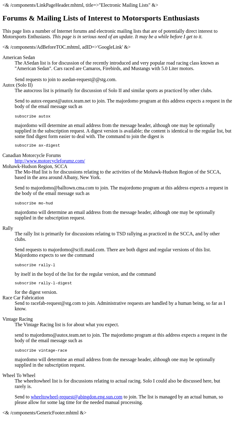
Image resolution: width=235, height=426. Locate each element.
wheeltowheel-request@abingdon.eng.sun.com (76, 402)
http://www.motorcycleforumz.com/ (50, 162)
